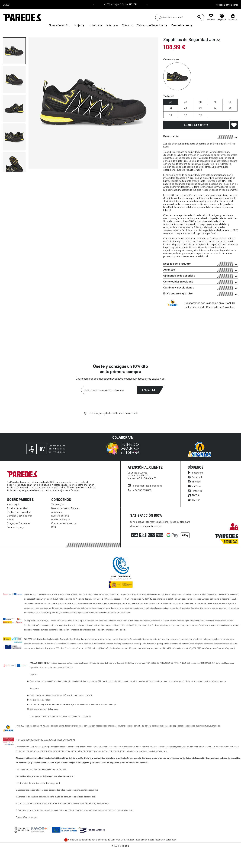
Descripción (200, 136)
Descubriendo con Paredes (65, 508)
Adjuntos (200, 270)
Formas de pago (15, 527)
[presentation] (107, 403)
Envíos (10, 519)
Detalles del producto (200, 264)
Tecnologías (57, 504)
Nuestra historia (60, 515)
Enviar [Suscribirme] (148, 390)
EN (4, 4)
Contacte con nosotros (63, 523)
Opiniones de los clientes (200, 276)
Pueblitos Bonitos (60, 519)
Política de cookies (17, 508)
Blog (53, 526)
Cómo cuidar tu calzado (200, 282)
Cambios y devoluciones (200, 288)
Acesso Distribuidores (227, 4)
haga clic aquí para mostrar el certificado (156, 839)
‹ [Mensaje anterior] (93, 4)
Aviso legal (13, 504)
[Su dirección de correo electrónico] (109, 390)
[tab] (200, 136)
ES (7, 4)
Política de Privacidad (124, 413)
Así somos (56, 512)
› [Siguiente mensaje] (147, 4)
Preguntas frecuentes (18, 523)
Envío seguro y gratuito (200, 294)
